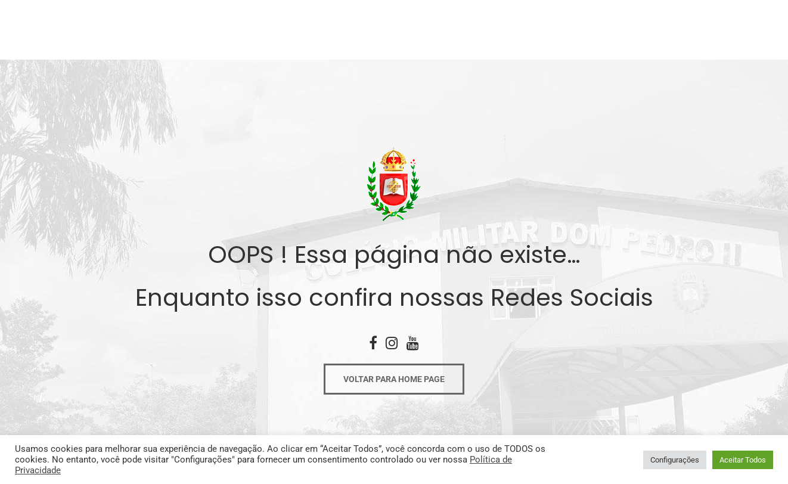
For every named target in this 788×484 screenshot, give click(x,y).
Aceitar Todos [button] (742, 459)
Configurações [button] (674, 459)
